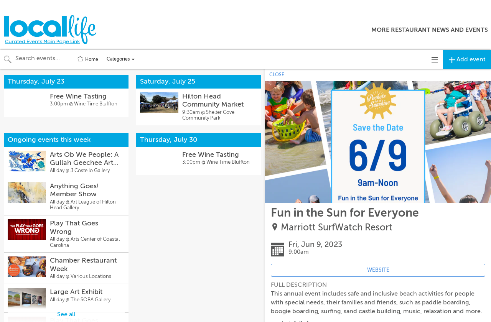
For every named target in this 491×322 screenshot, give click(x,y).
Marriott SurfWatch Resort (336, 227)
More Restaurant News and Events (429, 29)
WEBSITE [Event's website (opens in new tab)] (378, 270)
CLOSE (276, 74)
